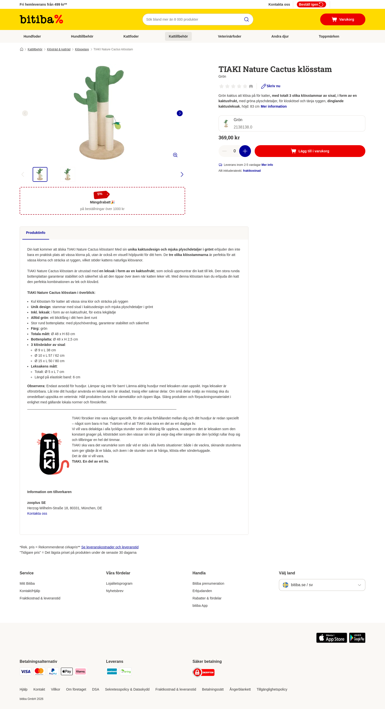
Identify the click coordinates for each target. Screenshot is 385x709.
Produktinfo (35, 233)
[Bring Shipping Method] (126, 672)
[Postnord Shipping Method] (112, 672)
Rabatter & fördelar (206, 598)
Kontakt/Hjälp (30, 591)
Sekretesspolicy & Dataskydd (127, 689)
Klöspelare (82, 49)
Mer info (267, 165)
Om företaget (76, 689)
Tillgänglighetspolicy (272, 689)
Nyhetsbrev (115, 591)
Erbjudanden (202, 591)
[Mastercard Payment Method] (39, 672)
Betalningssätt (213, 689)
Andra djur (280, 36)
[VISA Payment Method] (25, 672)
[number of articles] (235, 151)
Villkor (55, 689)
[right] (180, 113)
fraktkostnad (252, 170)
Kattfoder (131, 36)
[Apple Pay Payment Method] (67, 672)
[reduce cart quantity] (224, 151)
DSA (95, 689)
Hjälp (24, 689)
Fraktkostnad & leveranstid (40, 598)
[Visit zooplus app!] (331, 642)
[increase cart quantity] (245, 151)
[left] (25, 113)
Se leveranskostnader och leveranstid (109, 547)
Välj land (287, 573)
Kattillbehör (178, 36)
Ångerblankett (240, 689)
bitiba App (200, 606)
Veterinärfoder (229, 36)
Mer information (274, 106)
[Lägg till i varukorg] (310, 151)
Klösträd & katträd (58, 49)
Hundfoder (32, 36)
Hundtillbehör (82, 36)
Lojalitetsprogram (119, 583)
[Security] (203, 673)
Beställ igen (311, 4)
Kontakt (39, 689)
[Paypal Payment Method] (53, 672)
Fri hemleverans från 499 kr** (43, 4)
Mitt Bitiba (27, 583)
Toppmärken (329, 36)
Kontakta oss (279, 4)
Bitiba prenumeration (208, 583)
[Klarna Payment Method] (80, 672)
